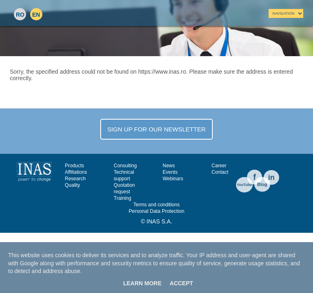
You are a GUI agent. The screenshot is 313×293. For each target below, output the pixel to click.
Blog (262, 184)
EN (36, 14)
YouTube (244, 185)
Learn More (142, 283)
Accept (181, 283)
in (271, 177)
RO (20, 14)
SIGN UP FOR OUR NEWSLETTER (156, 129)
